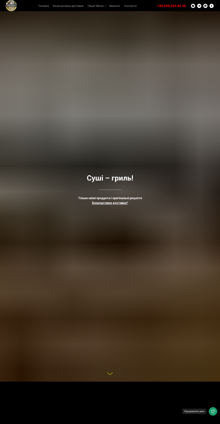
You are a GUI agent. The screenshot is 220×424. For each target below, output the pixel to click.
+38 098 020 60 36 (171, 6)
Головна (43, 6)
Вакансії (114, 6)
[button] (110, 203)
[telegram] (199, 6)
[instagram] (193, 6)
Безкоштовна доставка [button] (68, 6)
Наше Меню (96, 6)
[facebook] (211, 6)
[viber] (205, 6)
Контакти (130, 6)
